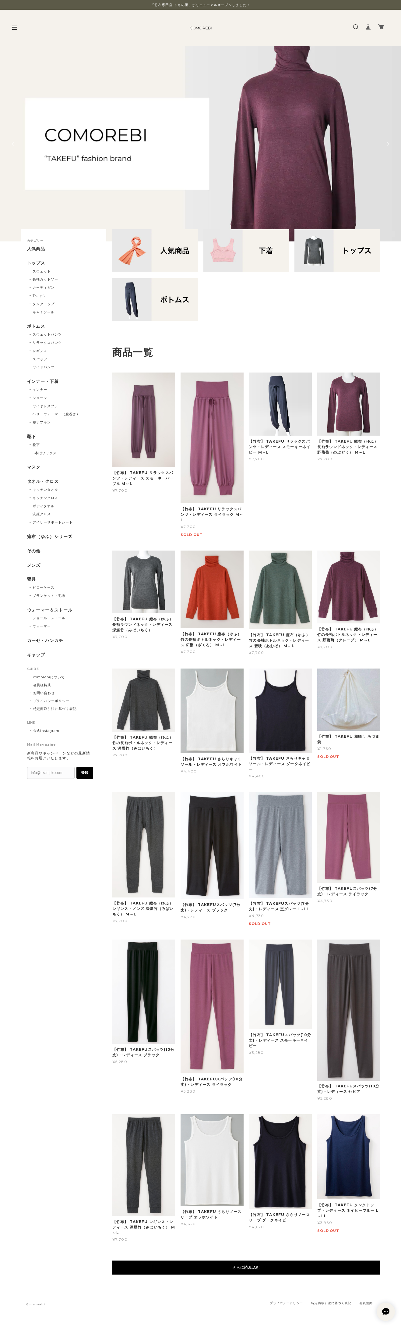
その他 (34, 551)
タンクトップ (44, 304)
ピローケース (44, 587)
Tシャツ (39, 296)
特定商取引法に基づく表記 (55, 709)
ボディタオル (44, 506)
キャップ (36, 655)
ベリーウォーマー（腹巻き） (56, 414)
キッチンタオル (45, 489)
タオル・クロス (43, 481)
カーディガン (44, 287)
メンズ (34, 565)
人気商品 (36, 248)
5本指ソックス (45, 453)
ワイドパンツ (44, 367)
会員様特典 (42, 685)
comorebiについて (49, 677)
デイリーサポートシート (53, 522)
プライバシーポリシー (51, 701)
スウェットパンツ (47, 334)
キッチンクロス (45, 498)
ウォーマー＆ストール (50, 610)
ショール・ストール (49, 618)
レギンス (40, 351)
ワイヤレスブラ (45, 406)
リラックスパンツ (47, 343)
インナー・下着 (43, 381)
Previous (14, 144)
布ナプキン (42, 422)
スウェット (42, 271)
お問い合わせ (44, 693)
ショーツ (40, 398)
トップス (36, 263)
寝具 (31, 579)
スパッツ (40, 359)
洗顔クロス (42, 514)
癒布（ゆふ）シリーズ (50, 536)
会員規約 (366, 1303)
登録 (84, 773)
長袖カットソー (45, 279)
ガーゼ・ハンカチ (45, 640)
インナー (40, 389)
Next (387, 144)
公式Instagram (46, 731)
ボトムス (36, 326)
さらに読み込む (246, 1267)
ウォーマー (42, 626)
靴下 (31, 436)
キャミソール (44, 312)
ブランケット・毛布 (49, 596)
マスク (34, 467)
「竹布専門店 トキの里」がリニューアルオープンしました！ (200, 5)
